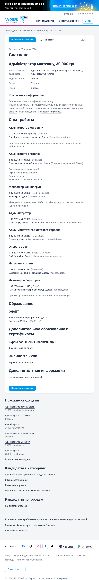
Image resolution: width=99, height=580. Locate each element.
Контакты (48, 556)
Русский (11, 547)
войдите (13, 111)
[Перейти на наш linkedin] (45, 546)
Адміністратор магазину (17, 416)
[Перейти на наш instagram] (38, 546)
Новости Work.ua (64, 556)
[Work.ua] (14, 21)
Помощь (9, 560)
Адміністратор (12, 424)
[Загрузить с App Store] (66, 546)
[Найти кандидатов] (44, 21)
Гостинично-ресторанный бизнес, (28, 491)
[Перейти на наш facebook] (23, 546)
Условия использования (29, 560)
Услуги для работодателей (19, 556)
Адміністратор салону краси (20, 407)
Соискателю (86, 13)
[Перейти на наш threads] (30, 546)
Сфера (18, 480)
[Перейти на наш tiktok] (52, 546)
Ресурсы (80, 556)
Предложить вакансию (23, 40)
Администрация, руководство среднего (30, 475)
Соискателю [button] (16, 567)
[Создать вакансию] (69, 21)
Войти (88, 21)
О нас (38, 556)
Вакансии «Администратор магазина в (31, 525)
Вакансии (16, 531)
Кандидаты (17, 506)
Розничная (17, 485)
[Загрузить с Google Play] (85, 546)
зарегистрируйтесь (51, 111)
